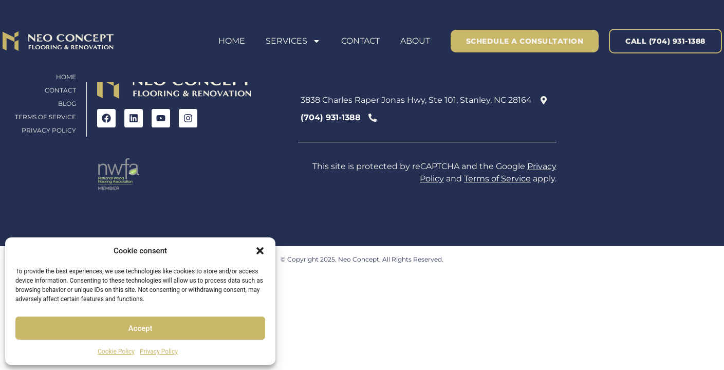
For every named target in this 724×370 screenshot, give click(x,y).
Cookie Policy (116, 351)
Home (231, 41)
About (415, 41)
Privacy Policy (159, 351)
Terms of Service (45, 117)
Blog (67, 103)
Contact (360, 41)
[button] (260, 251)
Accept (140, 328)
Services (293, 41)
